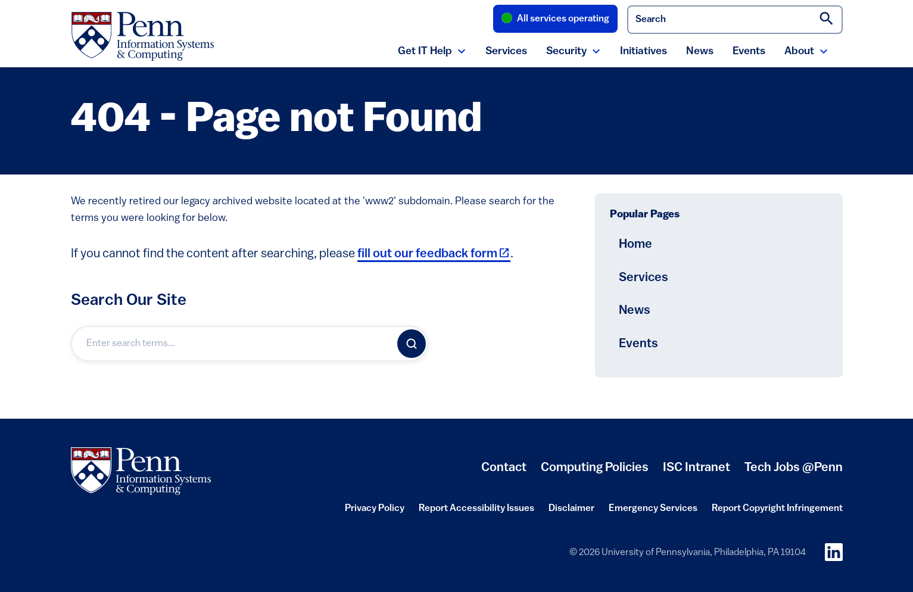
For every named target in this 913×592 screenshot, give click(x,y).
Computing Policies (595, 472)
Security (566, 51)
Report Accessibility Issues (476, 512)
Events (749, 51)
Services (506, 51)
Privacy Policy (374, 512)
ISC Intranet (696, 472)
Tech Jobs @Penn (793, 468)
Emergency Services (653, 512)
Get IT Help (425, 51)
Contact (503, 468)
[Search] (411, 343)
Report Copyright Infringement (777, 512)
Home (635, 244)
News (699, 51)
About (799, 51)
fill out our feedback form (433, 254)
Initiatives (643, 51)
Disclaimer (571, 512)
